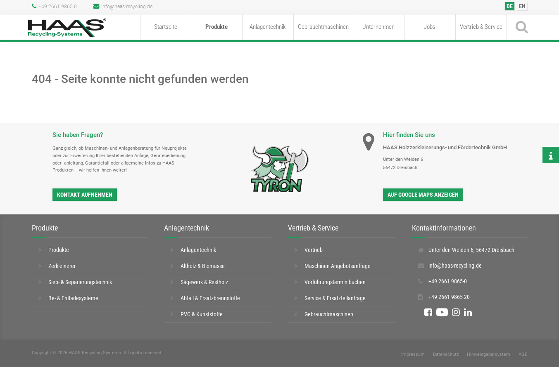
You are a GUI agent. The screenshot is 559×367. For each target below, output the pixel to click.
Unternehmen (378, 27)
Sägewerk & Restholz (204, 282)
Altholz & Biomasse (203, 266)
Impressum (413, 354)
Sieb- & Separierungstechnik (80, 282)
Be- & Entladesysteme (73, 298)
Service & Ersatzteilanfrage (335, 298)
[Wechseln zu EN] (522, 6)
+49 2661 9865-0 (54, 6)
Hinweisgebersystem (488, 354)
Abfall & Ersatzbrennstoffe (210, 298)
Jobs (429, 27)
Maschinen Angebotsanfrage (337, 266)
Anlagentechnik (268, 27)
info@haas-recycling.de (122, 6)
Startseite (165, 27)
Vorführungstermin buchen (335, 282)
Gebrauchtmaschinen (323, 27)
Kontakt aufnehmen (84, 194)
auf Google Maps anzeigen (423, 194)
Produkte (216, 27)
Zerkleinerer (62, 266)
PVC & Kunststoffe (202, 314)
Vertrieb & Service (481, 27)
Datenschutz (446, 354)
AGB (523, 354)
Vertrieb (313, 250)
